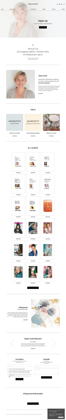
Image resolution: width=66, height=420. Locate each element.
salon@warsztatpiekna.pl (38, 414)
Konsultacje (12, 9)
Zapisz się (43, 27)
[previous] (14, 343)
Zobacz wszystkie (33, 287)
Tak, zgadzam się (61, 417)
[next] (51, 343)
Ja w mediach (33, 9)
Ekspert (44, 9)
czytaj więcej (40, 93)
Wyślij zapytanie (46, 377)
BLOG (64, 4)
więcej (9, 376)
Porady (63, 9)
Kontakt (54, 9)
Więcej (28, 372)
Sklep (2, 9)
